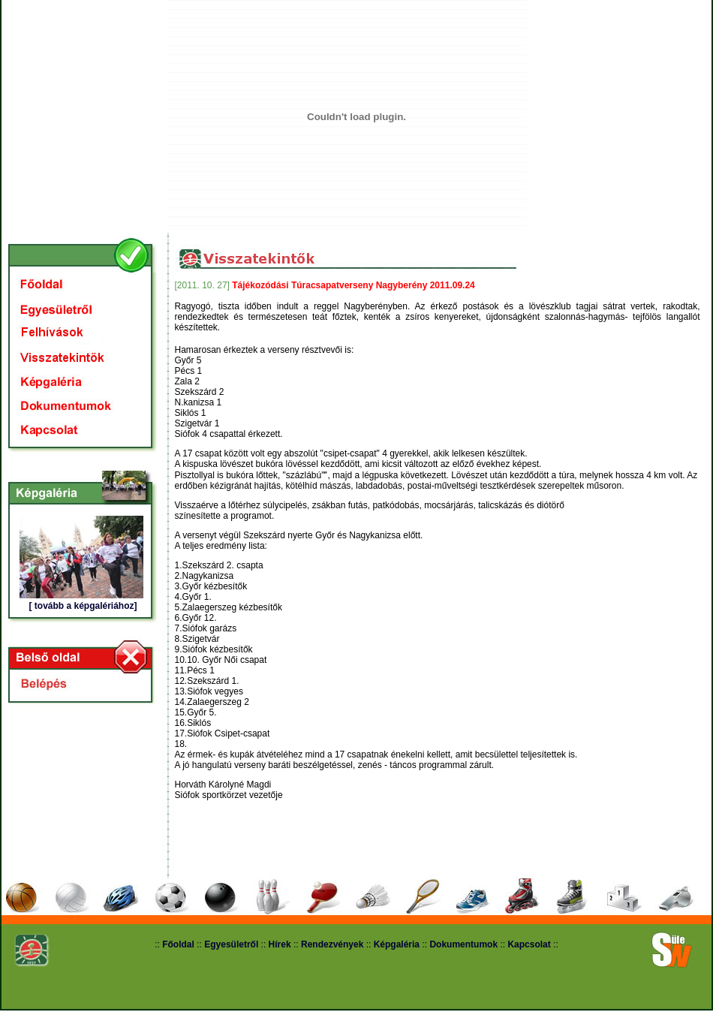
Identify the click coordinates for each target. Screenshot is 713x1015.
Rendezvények (332, 944)
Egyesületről (232, 944)
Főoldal (178, 944)
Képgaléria (397, 944)
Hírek (280, 944)
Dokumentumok (463, 944)
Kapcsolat (528, 944)
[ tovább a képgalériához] (83, 606)
